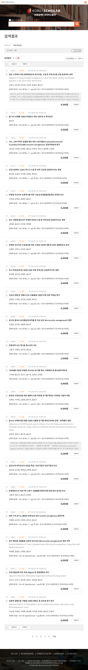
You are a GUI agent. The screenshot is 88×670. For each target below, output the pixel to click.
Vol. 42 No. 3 (24, 354)
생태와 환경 (13, 89)
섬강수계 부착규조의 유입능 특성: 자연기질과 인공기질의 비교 (33, 466)
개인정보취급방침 (27, 654)
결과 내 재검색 (16, 20)
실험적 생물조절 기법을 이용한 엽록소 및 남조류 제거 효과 (31, 601)
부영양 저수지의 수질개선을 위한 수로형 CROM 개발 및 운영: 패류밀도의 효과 (39, 245)
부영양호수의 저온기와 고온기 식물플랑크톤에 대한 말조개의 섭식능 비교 (37, 491)
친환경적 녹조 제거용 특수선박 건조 (23, 345)
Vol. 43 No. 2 (24, 279)
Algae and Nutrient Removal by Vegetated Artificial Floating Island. (37, 576)
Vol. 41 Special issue (27, 556)
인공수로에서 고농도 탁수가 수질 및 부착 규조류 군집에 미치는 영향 (35, 170)
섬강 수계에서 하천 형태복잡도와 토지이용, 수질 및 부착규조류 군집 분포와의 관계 (41, 74)
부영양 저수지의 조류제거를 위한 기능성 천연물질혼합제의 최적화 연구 (36, 195)
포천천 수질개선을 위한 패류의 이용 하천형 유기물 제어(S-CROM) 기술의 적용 (39, 396)
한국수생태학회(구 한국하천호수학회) (55, 89)
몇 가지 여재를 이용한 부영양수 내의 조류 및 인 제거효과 (31, 117)
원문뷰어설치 (59, 654)
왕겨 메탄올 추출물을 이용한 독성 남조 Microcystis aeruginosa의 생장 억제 (39, 541)
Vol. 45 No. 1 (24, 89)
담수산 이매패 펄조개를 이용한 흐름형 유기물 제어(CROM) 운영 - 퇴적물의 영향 (40, 421)
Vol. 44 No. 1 (24, 178)
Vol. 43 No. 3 (24, 229)
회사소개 (14, 654)
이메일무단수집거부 (44, 654)
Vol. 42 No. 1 (24, 474)
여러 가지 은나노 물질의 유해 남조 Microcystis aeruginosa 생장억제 (36, 516)
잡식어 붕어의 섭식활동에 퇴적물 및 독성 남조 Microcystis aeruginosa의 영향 (40, 320)
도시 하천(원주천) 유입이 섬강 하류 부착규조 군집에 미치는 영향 (34, 270)
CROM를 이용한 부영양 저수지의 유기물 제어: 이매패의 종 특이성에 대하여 (38, 370)
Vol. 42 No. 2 (24, 439)
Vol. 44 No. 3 (24, 153)
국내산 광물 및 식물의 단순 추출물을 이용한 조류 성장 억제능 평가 (34, 295)
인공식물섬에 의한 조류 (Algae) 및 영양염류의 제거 (29, 572)
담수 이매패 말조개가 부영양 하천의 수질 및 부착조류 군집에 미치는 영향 (37, 220)
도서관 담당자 (72, 654)
